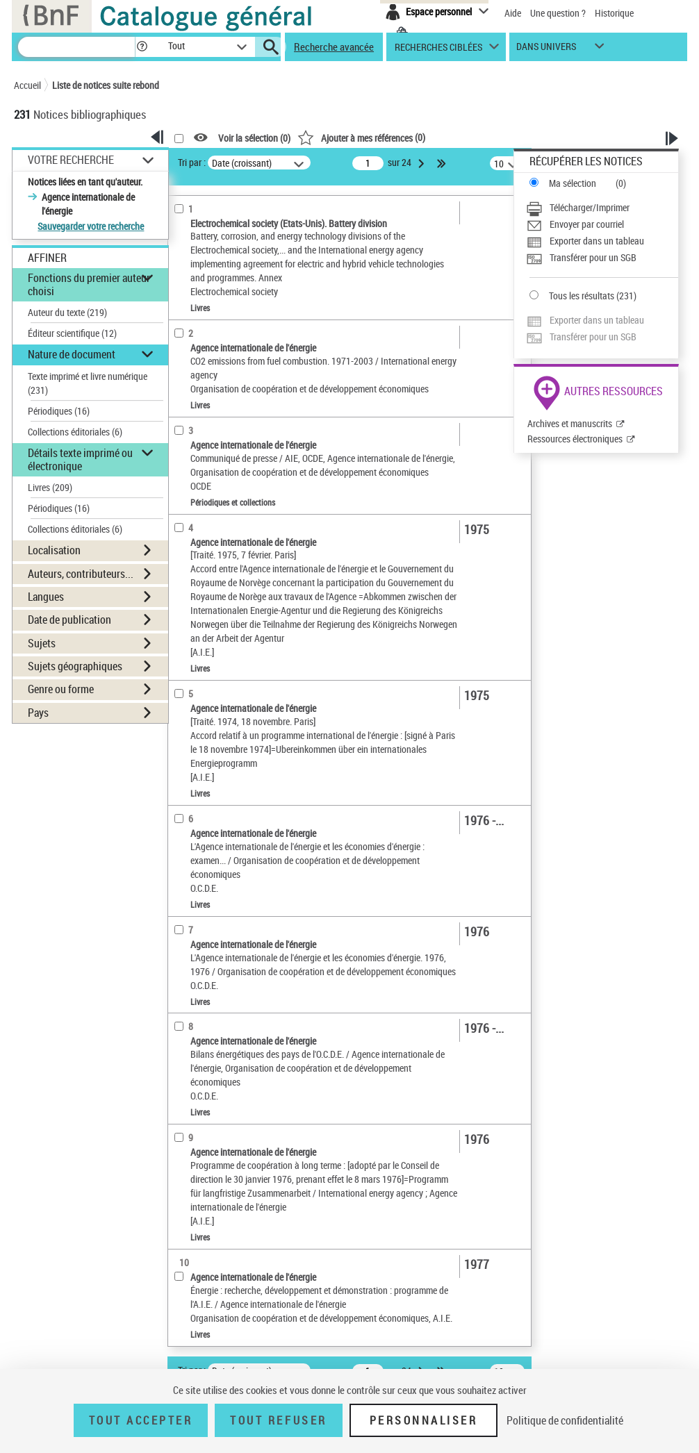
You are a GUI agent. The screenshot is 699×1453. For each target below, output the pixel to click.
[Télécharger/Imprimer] (602, 208)
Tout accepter (141, 1420)
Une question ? (558, 12)
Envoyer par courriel (587, 224)
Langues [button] (46, 596)
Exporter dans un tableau (597, 240)
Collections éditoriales (75, 431)
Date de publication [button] (69, 619)
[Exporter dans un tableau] (602, 241)
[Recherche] (76, 47)
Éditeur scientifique (72, 333)
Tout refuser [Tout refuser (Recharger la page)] (278, 1420)
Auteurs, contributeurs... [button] (80, 573)
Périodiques (59, 410)
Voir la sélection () (254, 137)
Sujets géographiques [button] (75, 666)
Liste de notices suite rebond (105, 85)
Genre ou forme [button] (61, 689)
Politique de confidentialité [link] (565, 1420)
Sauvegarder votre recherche (91, 226)
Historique (614, 12)
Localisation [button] (54, 550)
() (361, 137)
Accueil (27, 85)
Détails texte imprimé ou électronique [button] (80, 459)
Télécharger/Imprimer (590, 207)
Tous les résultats (581, 295)
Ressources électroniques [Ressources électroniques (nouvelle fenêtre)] (575, 438)
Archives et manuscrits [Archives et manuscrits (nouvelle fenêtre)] (569, 423)
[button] (141, 47)
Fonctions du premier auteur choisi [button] (89, 284)
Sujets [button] (42, 643)
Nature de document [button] (71, 354)
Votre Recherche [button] (71, 159)
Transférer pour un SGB (593, 257)
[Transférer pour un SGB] (602, 258)
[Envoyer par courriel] (602, 224)
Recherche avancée (334, 46)
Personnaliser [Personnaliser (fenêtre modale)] (424, 1420)
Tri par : (192, 162)
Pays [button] (38, 712)
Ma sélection (572, 183)
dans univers (546, 50)
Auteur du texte (67, 312)
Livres (50, 487)
